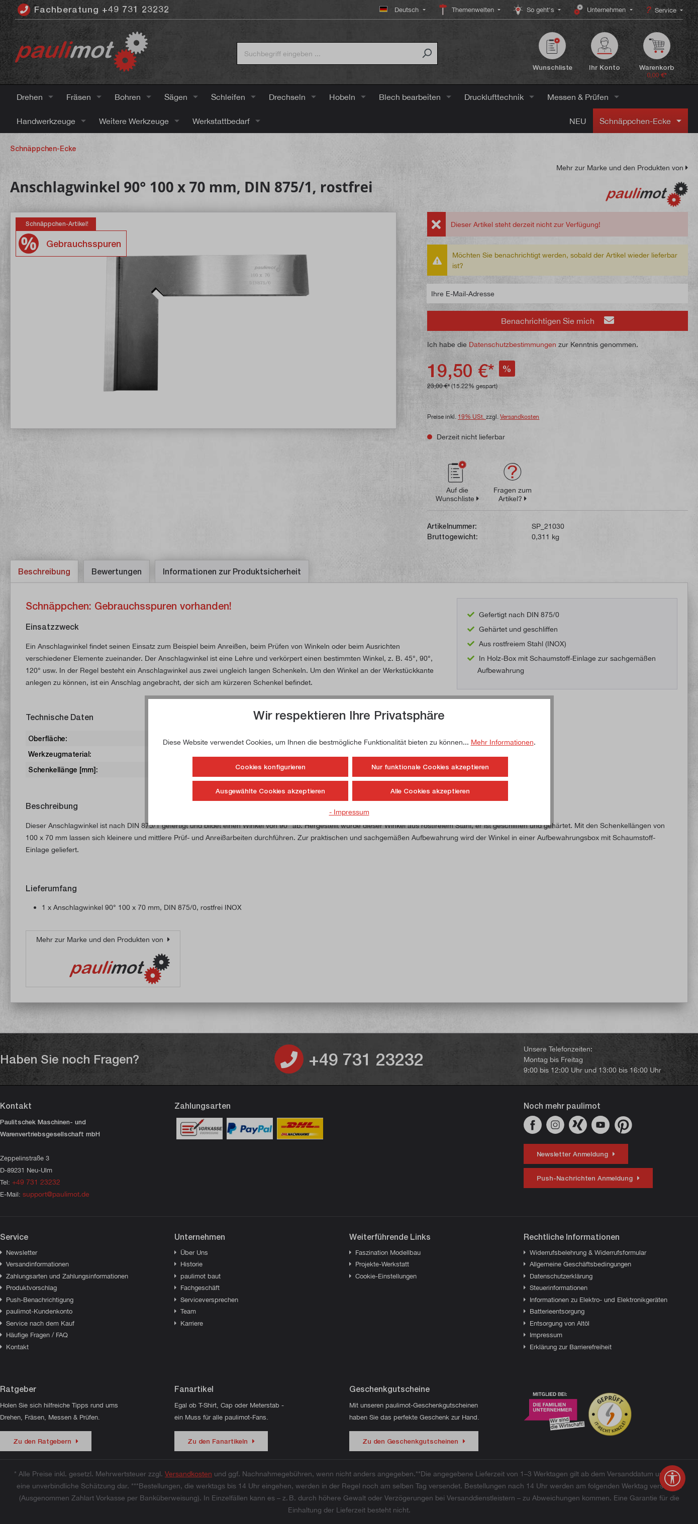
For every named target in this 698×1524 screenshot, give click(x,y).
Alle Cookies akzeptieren (430, 791)
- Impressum (349, 811)
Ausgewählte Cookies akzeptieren (270, 791)
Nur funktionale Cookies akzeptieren (430, 767)
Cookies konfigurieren (270, 767)
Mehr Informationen (502, 742)
